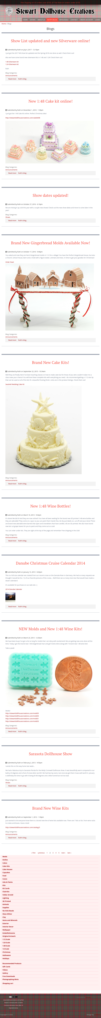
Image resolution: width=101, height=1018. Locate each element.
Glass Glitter (7, 914)
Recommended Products (12, 963)
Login (97, 20)
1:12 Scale (6, 939)
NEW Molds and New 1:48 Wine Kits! (50, 628)
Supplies (6, 907)
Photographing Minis (11, 979)
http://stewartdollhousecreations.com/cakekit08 (22, 118)
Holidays (6, 958)
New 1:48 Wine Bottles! (50, 506)
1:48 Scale (6, 946)
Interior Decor (8, 927)
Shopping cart (8, 983)
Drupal (88, 997)
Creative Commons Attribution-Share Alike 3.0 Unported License (13, 1005)
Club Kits (6, 892)
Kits (4, 885)
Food (4, 876)
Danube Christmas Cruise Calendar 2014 (50, 563)
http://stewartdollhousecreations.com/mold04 (22, 716)
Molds (5, 857)
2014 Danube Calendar (13, 589)
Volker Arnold (8, 895)
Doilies (5, 860)
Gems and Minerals (10, 920)
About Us (41, 20)
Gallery (5, 973)
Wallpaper (6, 930)
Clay (4, 917)
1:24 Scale (6, 943)
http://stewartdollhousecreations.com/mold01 (22, 719)
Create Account (86, 20)
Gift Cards (6, 967)
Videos (5, 970)
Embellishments (9, 933)
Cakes (5, 863)
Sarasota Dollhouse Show (50, 753)
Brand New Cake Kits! (50, 362)
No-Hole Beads (8, 911)
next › (63, 853)
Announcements (11, 76)
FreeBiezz (97, 1015)
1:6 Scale (6, 949)
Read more (12, 79)
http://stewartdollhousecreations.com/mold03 (22, 721)
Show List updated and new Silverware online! (50, 40)
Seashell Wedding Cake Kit (14, 384)
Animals (6, 904)
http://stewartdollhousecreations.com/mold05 (22, 713)
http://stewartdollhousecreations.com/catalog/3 (22, 827)
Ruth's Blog (52, 20)
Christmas (6, 952)
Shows (33, 20)
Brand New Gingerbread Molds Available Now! (50, 242)
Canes (5, 879)
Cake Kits (6, 866)
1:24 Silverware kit (11, 64)
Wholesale (63, 20)
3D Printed (7, 901)
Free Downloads (9, 976)
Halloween (7, 955)
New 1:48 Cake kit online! (50, 101)
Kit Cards (6, 888)
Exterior (6, 923)
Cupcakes (6, 872)
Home (25, 20)
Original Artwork (9, 936)
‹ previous (41, 853)
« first (33, 853)
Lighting (6, 898)
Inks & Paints (8, 882)
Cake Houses (7, 869)
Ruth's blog (22, 79)
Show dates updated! (50, 195)
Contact (74, 20)
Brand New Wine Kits (50, 808)
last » (69, 853)
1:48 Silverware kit (11, 62)
